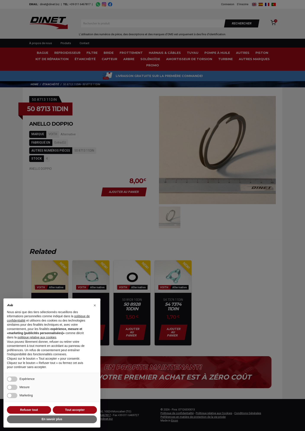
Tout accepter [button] (75, 410)
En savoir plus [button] (52, 419)
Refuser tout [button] (29, 410)
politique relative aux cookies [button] (37, 337)
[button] (94, 305)
